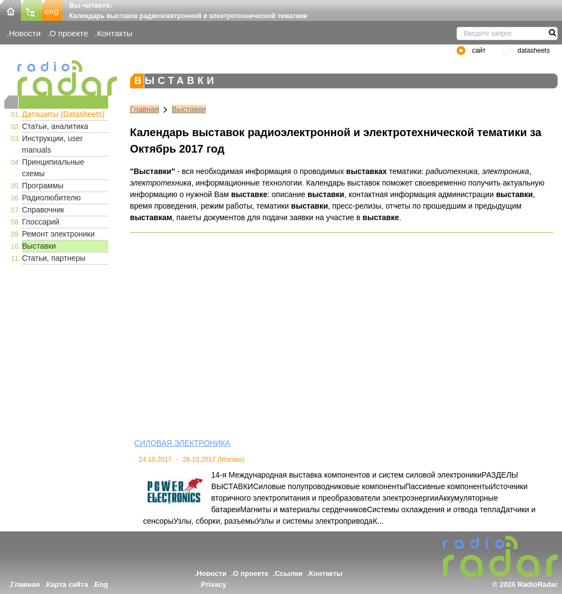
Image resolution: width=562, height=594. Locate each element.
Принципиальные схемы (53, 168)
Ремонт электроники (58, 233)
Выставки (39, 246)
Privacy (213, 584)
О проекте (68, 33)
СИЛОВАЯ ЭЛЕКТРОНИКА (182, 443)
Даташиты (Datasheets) (63, 114)
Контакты (115, 33)
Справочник (43, 209)
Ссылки (288, 573)
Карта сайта (67, 584)
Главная (144, 109)
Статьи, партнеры (54, 258)
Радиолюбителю (51, 197)
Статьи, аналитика (55, 126)
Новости (25, 33)
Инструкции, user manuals (52, 144)
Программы (43, 185)
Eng (101, 584)
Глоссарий (40, 221)
